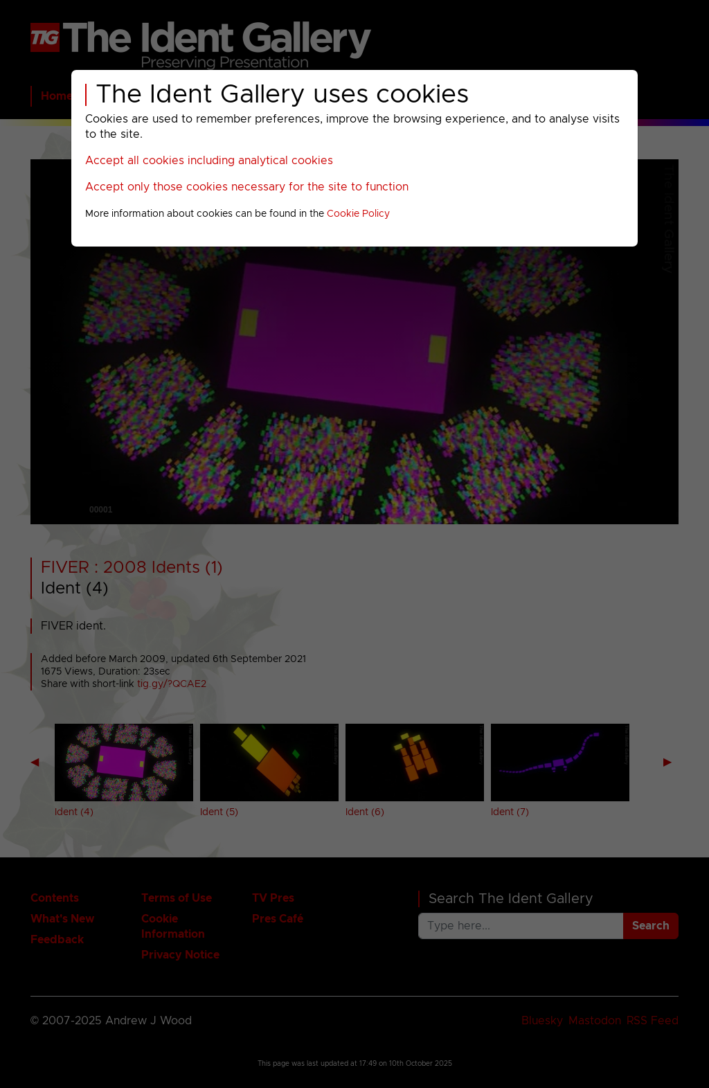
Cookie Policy (358, 214)
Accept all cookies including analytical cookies (209, 160)
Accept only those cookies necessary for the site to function (247, 187)
